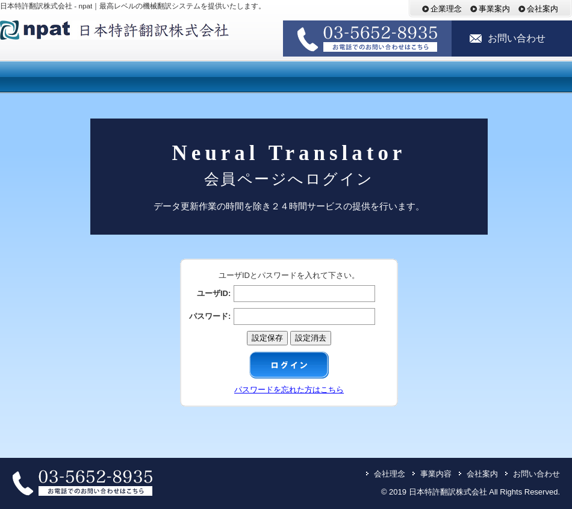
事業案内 (498, 8)
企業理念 (449, 8)
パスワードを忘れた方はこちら (289, 389)
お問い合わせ (517, 38)
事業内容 (436, 473)
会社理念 (389, 473)
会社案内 (542, 8)
